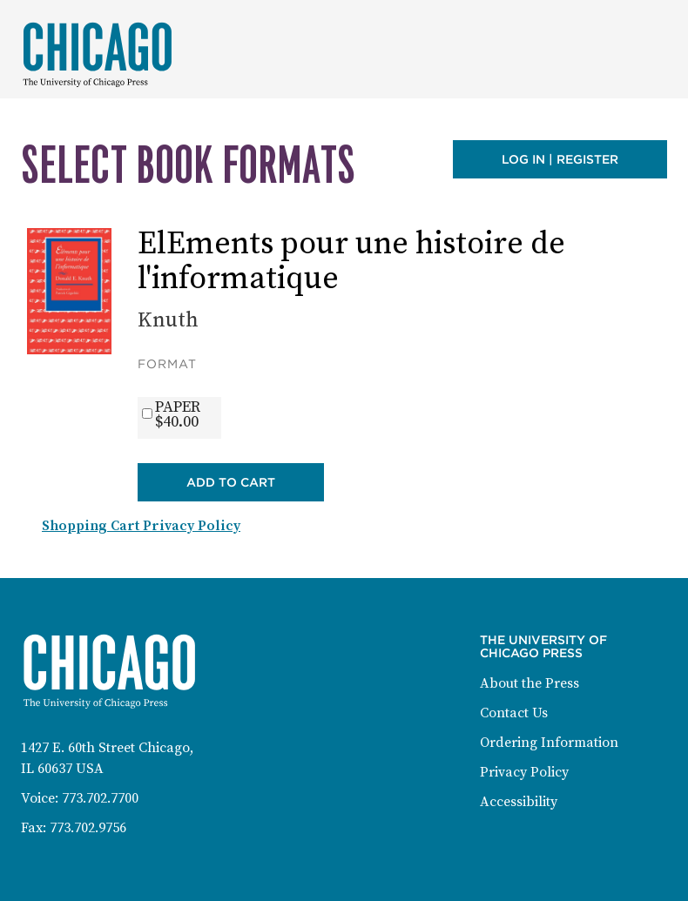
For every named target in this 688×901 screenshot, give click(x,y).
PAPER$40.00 (177, 414)
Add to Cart (230, 482)
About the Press (529, 683)
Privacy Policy (524, 772)
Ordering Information (549, 742)
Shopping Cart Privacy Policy (141, 526)
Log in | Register (560, 159)
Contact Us (514, 713)
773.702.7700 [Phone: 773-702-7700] (100, 798)
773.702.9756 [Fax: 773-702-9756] (88, 828)
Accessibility (518, 801)
